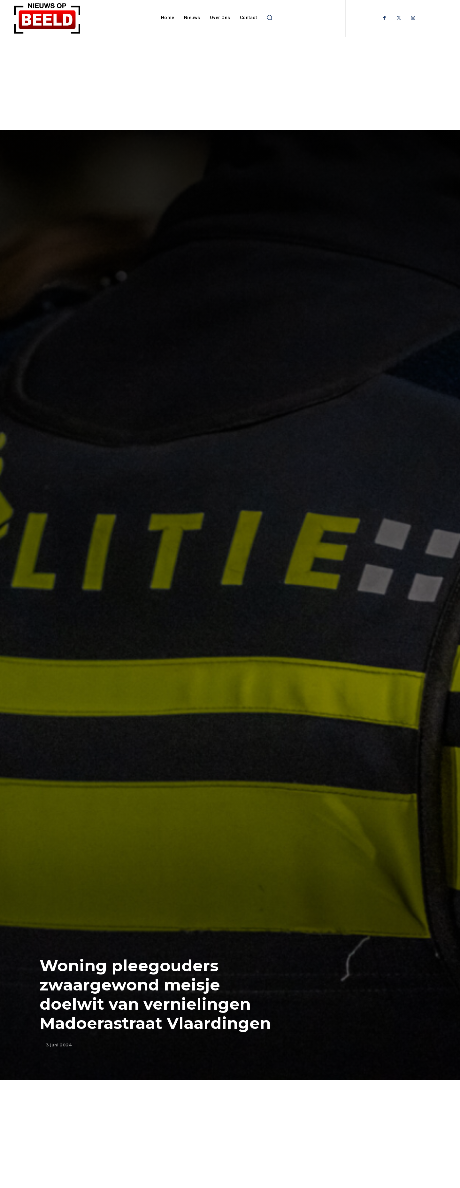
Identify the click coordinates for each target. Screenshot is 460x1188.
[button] (269, 18)
